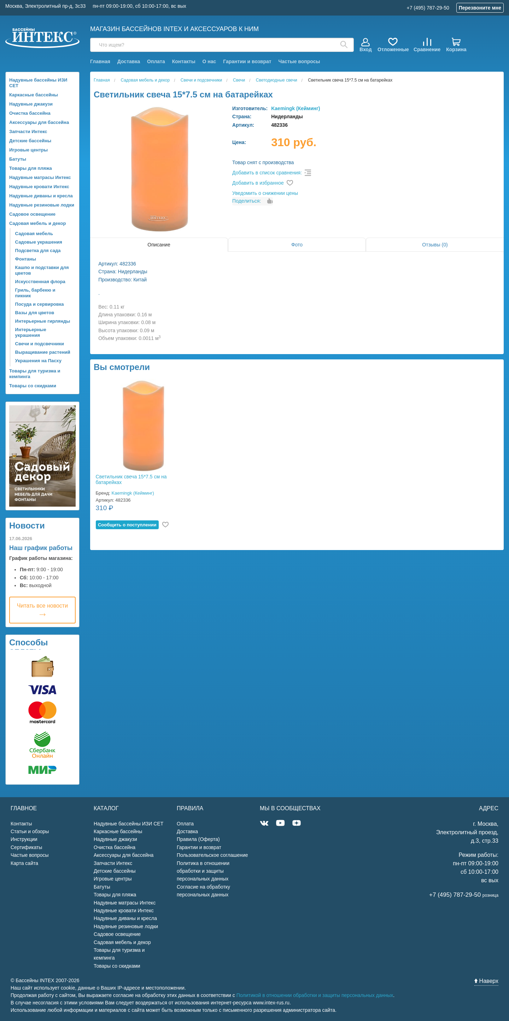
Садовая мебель (34, 233)
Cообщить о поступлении (127, 524)
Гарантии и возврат (247, 61)
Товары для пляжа (30, 168)
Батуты (17, 159)
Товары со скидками (32, 385)
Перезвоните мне (480, 8)
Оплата (156, 61)
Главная (100, 61)
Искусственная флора (40, 281)
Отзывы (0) (434, 244)
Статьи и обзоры (30, 831)
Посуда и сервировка (39, 304)
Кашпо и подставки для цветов (42, 270)
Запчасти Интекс (28, 131)
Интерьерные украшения (30, 332)
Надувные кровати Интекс (39, 186)
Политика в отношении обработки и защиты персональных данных (203, 871)
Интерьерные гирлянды (42, 321)
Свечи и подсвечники (39, 343)
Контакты (183, 61)
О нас (209, 61)
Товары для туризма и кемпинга (34, 373)
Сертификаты (26, 847)
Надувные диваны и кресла (41, 195)
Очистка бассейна (30, 113)
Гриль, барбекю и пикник (35, 292)
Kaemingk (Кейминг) (295, 108)
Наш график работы (40, 547)
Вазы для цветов (34, 312)
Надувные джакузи (31, 104)
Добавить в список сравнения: (267, 172)
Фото (297, 244)
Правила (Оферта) (198, 839)
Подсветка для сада (38, 250)
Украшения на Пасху (38, 360)
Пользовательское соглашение (212, 855)
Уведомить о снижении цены (265, 193)
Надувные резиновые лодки (41, 205)
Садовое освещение (32, 214)
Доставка (128, 61)
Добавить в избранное (258, 183)
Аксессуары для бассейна (39, 122)
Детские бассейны (30, 140)
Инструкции (24, 839)
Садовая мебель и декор (37, 223)
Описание (158, 244)
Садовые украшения (38, 242)
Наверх (486, 981)
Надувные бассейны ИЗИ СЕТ (38, 82)
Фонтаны (25, 259)
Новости (27, 525)
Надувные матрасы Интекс (40, 177)
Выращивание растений (42, 352)
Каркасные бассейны (33, 94)
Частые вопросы (299, 61)
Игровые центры (28, 150)
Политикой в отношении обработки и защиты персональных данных (314, 995)
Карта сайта (24, 863)
